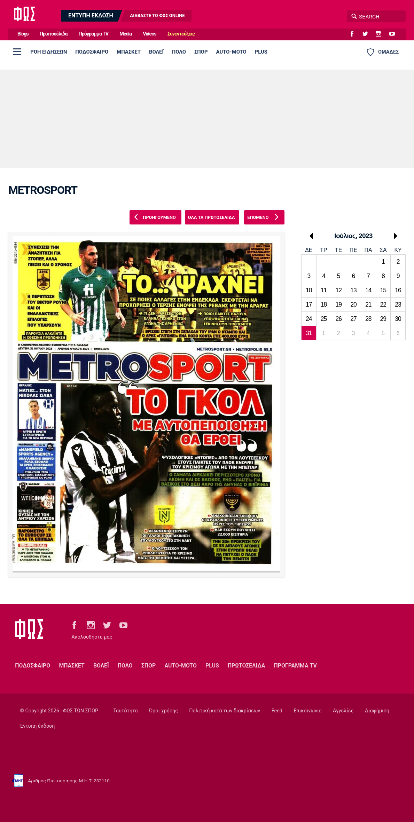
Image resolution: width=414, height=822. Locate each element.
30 (398, 318)
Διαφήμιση (377, 711)
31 (309, 333)
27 (353, 318)
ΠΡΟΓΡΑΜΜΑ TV (295, 665)
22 (383, 304)
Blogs (23, 34)
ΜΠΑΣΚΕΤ (129, 52)
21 (368, 304)
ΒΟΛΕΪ (156, 52)
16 (398, 290)
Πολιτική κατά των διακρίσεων (224, 711)
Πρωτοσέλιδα (54, 34)
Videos (149, 34)
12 (338, 290)
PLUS (261, 52)
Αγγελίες (343, 711)
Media (125, 34)
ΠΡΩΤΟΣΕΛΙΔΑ (246, 665)
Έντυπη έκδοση (37, 726)
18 (324, 304)
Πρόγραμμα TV (94, 34)
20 (353, 304)
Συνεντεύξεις (181, 34)
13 (353, 290)
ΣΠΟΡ (201, 52)
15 (383, 290)
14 (368, 290)
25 (324, 318)
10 (309, 290)
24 (309, 318)
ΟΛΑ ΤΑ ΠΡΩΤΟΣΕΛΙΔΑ (211, 217)
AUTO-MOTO (231, 52)
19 (338, 304)
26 (338, 318)
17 (309, 304)
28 (368, 318)
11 (324, 290)
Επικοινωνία (308, 711)
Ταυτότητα (125, 711)
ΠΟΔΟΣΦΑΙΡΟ (91, 52)
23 (398, 304)
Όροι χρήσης (163, 711)
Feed (277, 711)
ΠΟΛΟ (179, 52)
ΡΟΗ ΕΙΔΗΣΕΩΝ (48, 52)
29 (383, 318)
